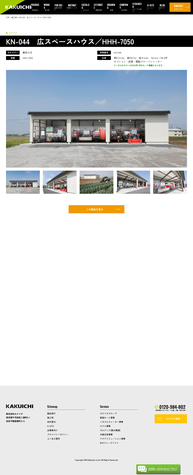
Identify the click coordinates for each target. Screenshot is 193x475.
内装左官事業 (106, 434)
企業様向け (52, 430)
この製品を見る (94, 209)
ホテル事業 (105, 426)
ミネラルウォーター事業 (111, 421)
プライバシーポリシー (57, 434)
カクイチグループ (108, 413)
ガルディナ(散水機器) (110, 430)
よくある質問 (53, 438)
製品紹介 (51, 413)
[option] (96, 119)
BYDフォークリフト (109, 442)
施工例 (50, 417)
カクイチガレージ (18, 7)
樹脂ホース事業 (107, 417)
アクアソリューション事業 (112, 438)
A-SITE (50, 426)
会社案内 (51, 421)
